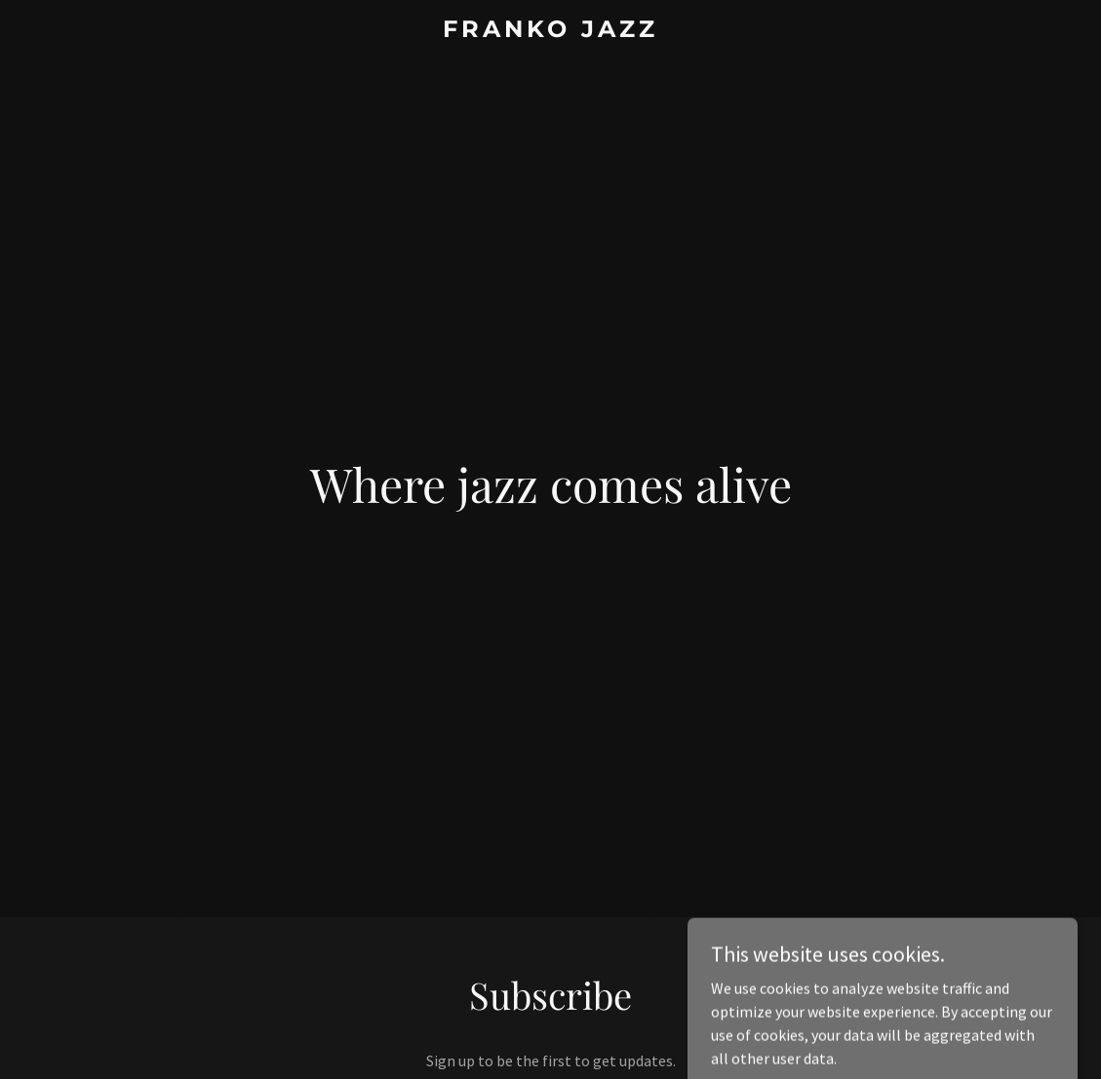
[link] (550, 31)
